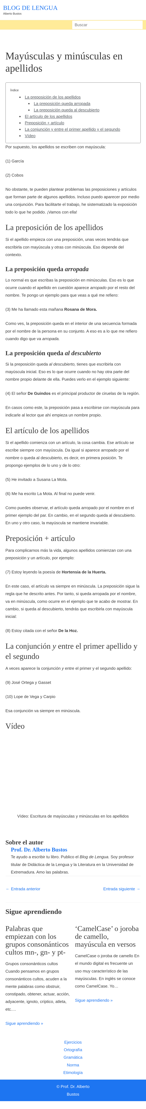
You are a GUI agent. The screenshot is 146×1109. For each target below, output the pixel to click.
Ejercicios (73, 1050)
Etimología (73, 1080)
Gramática (73, 1065)
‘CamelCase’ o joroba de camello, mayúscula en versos (107, 936)
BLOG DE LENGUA (30, 7)
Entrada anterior (23, 889)
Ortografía (73, 1057)
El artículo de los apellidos (48, 116)
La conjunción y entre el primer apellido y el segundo (72, 129)
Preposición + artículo (44, 122)
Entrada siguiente (121, 889)
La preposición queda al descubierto (66, 110)
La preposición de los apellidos (53, 97)
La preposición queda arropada (62, 103)
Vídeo (30, 135)
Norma (73, 1073)
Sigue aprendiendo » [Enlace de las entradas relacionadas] (24, 1031)
